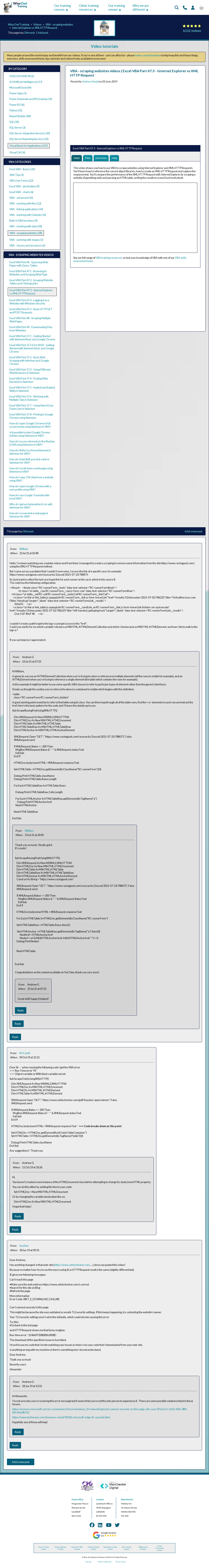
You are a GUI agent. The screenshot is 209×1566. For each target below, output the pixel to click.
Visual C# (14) (17, 152)
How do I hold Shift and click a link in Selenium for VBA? (29, 461)
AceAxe (23, 1245)
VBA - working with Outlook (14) (27, 214)
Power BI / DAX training (76, 1548)
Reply (20, 1010)
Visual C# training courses (160, 1548)
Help (115, 158)
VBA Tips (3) (16, 174)
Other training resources (89, 7)
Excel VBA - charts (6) (21, 192)
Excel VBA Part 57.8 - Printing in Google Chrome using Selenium (31, 416)
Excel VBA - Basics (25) (22, 169)
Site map (88, 1562)
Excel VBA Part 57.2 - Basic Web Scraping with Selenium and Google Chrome (29, 360)
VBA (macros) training (143, 1548)
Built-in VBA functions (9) (23, 220)
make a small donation (147, 55)
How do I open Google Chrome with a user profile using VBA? (30, 488)
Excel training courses (44, 1548)
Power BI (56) (16, 104)
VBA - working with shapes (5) (26, 239)
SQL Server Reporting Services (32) (29, 139)
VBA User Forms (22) (21, 180)
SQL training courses (126, 1548)
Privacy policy (121, 1562)
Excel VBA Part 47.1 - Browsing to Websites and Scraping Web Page (28, 273)
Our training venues (116, 7)
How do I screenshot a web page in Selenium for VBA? (28, 515)
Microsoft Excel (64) (20, 87)
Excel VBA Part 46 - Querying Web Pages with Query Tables (28, 264)
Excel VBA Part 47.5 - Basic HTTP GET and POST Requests (30, 310)
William (23, 548)
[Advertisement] (135, 113)
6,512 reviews (192, 30)
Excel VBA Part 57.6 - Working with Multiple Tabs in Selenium (29, 398)
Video (76, 158)
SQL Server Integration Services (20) (29, 133)
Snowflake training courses (110, 1548)
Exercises (101, 158)
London (100, 1499)
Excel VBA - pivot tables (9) (24, 186)
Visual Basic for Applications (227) (29, 145)
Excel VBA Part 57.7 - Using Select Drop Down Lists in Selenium (31, 407)
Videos (37, 24)
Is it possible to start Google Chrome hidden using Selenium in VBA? (29, 434)
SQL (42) (14, 121)
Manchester (127, 1499)
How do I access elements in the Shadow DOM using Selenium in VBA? (32, 443)
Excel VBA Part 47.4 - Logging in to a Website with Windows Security (29, 302)
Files (88, 158)
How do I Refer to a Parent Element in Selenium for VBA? (30, 452)
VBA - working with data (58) (25, 226)
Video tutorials (104, 46)
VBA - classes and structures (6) (27, 245)
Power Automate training (60, 1548)
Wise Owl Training (18, 24)
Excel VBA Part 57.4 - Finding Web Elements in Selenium (28, 380)
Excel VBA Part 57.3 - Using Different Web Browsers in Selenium (30, 371)
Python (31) (15, 110)
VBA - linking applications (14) (26, 209)
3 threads (29, 32)
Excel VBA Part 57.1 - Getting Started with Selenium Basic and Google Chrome (32, 337)
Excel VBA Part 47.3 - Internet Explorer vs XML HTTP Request (31, 292)
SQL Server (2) (17, 127)
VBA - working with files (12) (25, 203)
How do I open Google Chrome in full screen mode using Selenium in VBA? (30, 425)
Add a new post (193, 531)
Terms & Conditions (104, 1562)
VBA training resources (109, 258)
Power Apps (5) (18, 93)
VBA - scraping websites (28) (26, 233)
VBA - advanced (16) (21, 197)
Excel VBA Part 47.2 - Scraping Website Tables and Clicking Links (31, 282)
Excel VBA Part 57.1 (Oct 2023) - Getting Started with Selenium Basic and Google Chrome (31, 348)
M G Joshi (24, 1053)
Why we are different (140, 7)
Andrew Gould (90, 81)
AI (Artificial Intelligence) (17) (25, 81)
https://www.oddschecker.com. (72, 1264)
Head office (77, 1499)
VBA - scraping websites (59, 24)
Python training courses (93, 1548)
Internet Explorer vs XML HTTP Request (34, 27)
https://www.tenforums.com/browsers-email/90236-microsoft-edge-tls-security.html (61, 1417)
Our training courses (62, 7)
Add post (43, 32)
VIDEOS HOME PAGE (21, 76)
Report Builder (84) (20, 116)
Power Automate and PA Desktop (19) (30, 99)
